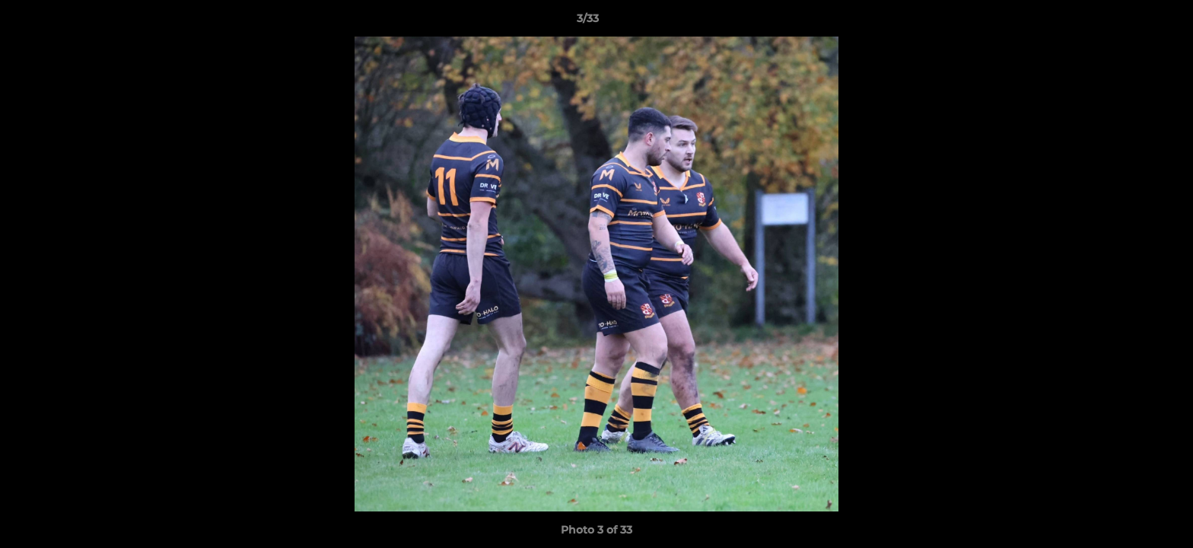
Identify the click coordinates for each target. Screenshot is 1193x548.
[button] (1129, 22)
